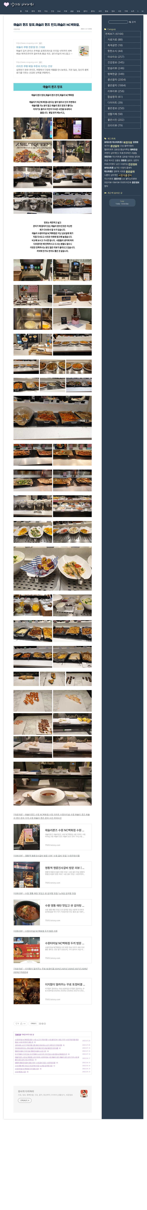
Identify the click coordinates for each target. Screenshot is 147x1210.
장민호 (137, 157)
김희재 (116, 171)
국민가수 (108, 157)
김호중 (125, 157)
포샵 (106, 160)
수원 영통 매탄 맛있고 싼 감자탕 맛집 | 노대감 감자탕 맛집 (33, 1102)
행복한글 (116, 74)
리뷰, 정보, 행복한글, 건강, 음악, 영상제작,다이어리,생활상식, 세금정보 (45, 1132)
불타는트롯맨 (131, 179)
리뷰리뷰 (16, 29)
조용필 (134, 153)
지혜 (126, 11)
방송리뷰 (116, 68)
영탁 (106, 186)
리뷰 (65, 11)
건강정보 (116, 62)
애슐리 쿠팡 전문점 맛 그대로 (30, 47)
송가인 (117, 168)
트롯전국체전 (125, 153)
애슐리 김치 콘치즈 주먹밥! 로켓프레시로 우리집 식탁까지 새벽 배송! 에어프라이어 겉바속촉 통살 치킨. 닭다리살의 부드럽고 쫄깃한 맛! (44, 52)
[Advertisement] (52, 1032)
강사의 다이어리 (22, 4)
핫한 (39, 11)
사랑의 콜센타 (126, 168)
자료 (26, 11)
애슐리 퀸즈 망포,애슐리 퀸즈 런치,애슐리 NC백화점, (46, 25)
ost (123, 179)
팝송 (106, 11)
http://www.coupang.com (27, 43)
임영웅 (135, 142)
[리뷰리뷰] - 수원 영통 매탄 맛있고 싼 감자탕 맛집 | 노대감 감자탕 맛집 (44, 894)
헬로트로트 (108, 150)
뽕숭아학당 (124, 150)
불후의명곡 (129, 146)
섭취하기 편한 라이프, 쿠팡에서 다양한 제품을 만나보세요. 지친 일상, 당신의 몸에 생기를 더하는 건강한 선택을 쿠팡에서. (52, 71)
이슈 (46, 11)
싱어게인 (114, 175)
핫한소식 (115, 51)
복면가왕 (127, 142)
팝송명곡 (115, 97)
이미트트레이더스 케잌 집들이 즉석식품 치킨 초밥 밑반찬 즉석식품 (36, 1085)
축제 (33, 11)
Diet (59, 11)
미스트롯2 (108, 171)
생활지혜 (115, 114)
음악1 (85, 11)
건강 (52, 11)
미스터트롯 (116, 157)
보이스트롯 (108, 168)
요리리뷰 (115, 125)
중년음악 (117, 79)
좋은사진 (116, 120)
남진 (118, 164)
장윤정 (117, 150)
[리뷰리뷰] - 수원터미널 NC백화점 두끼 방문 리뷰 (35, 931)
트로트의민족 (125, 182)
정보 (113, 11)
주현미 (107, 153)
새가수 (107, 146)
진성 (122, 146)
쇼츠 (132, 11)
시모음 (122, 171)
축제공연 (115, 45)
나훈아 (107, 175)
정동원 (123, 160)
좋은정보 (116, 108)
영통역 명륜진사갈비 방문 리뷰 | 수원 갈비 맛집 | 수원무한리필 (35, 1099)
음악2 (93, 11)
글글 (72, 11)
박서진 (111, 160)
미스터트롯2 (117, 142)
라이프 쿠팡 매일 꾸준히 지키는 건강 (34, 66)
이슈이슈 (116, 57)
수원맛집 (124, 164)
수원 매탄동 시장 (20, 1108)
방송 (78, 11)
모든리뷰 (108, 182)
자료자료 (115, 39)
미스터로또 (108, 179)
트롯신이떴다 (109, 164)
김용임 (117, 160)
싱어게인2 (114, 153)
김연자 (136, 160)
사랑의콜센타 (125, 175)
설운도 (130, 160)
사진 (119, 11)
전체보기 (114, 34)
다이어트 (115, 102)
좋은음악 (117, 85)
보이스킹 (108, 142)
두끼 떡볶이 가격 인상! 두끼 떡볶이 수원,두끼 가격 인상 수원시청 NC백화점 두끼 (41, 1091)
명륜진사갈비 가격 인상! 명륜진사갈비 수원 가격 (30, 1088)
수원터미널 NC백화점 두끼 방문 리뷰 (27, 1105)
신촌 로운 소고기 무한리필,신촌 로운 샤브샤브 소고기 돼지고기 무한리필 (38, 1082)
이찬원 (131, 157)
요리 (100, 11)
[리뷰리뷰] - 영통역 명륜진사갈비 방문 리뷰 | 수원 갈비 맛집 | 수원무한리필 (46, 856)
